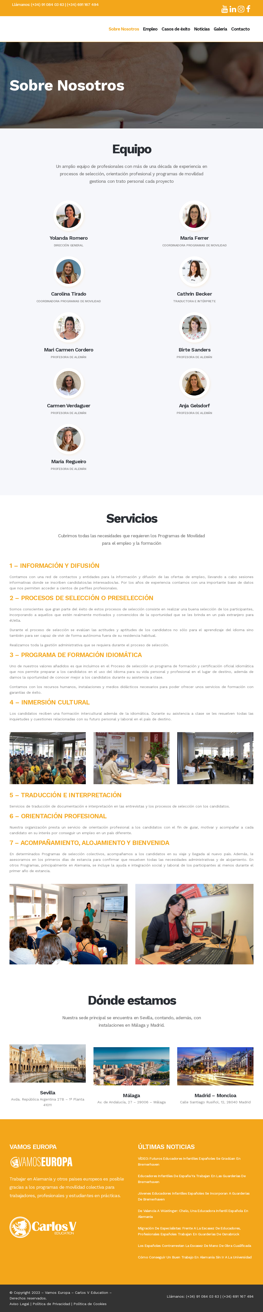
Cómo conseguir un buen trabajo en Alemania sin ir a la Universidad (194, 1257)
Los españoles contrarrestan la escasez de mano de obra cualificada (194, 1246)
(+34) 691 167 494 (83, 4)
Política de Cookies (90, 1304)
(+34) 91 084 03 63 (47, 4)
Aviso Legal (19, 1304)
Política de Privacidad (51, 1304)
